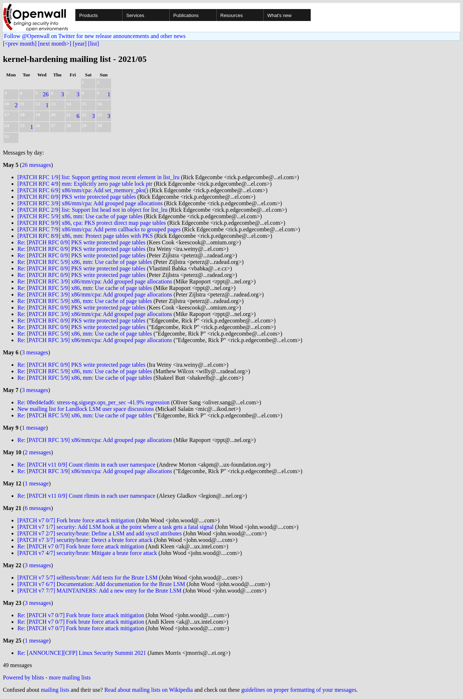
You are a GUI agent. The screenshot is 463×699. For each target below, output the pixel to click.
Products (88, 15)
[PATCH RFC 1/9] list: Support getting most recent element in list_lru (98, 177)
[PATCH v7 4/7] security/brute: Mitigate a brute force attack (87, 553)
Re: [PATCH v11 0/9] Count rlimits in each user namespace (86, 465)
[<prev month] (20, 44)
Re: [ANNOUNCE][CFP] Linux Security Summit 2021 (81, 653)
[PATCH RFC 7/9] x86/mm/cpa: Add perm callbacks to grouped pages (98, 229)
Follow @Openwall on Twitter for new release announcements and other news (95, 36)
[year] (79, 44)
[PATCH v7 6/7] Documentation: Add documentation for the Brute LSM (101, 584)
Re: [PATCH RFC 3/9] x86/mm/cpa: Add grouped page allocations (94, 281)
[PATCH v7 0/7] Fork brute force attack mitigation (76, 520)
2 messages (38, 452)
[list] (93, 44)
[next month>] (54, 44)
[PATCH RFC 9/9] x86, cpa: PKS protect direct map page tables (91, 223)
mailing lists (55, 690)
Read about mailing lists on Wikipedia (148, 690)
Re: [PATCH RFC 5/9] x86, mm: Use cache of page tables (84, 262)
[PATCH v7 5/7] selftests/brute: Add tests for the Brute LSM (87, 577)
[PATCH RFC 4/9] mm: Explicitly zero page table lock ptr (84, 184)
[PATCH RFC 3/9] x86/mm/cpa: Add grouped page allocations (90, 203)
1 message (34, 428)
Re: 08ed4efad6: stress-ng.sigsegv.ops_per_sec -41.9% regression (93, 402)
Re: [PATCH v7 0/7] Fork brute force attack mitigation (80, 546)
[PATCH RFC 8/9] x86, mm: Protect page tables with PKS (85, 236)
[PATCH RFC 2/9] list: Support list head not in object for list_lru (92, 210)
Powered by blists (23, 677)
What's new (279, 15)
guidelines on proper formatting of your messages (298, 690)
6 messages (38, 508)
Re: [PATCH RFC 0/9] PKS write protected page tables (81, 242)
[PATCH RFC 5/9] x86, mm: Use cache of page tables (80, 216)
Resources (231, 15)
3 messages (35, 352)
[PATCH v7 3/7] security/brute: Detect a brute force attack (85, 540)
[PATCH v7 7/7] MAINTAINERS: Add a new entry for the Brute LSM (99, 591)
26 (45, 94)
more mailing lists (70, 677)
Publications (186, 15)
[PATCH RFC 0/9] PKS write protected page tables (76, 197)
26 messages (36, 165)
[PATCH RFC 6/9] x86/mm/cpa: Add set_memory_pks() (82, 190)
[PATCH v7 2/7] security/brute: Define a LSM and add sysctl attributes (99, 533)
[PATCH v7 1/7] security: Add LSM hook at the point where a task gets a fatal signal (115, 527)
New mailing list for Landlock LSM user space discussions (85, 409)
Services (135, 15)
